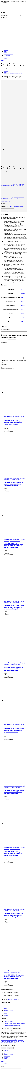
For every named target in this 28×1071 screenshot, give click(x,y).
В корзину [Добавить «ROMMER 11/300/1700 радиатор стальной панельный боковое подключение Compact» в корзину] (6, 986)
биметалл (23, 293)
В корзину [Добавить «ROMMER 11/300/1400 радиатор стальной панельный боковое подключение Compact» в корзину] (6, 616)
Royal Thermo (9, 206)
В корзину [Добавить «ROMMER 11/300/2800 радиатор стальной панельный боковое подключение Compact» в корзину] (6, 801)
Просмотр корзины (11, 210)
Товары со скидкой (8, 1023)
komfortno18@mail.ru (13, 1001)
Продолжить (10, 1049)
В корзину (3, 210)
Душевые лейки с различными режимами (14, 1025)
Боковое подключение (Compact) (16, 418)
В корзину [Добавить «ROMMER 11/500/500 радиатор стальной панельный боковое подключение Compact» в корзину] (6, 555)
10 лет (22, 313)
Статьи (5, 1014)
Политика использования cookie (9, 1041)
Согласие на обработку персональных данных (12, 1044)
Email (2, 359)
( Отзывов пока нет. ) (6, 201)
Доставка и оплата (8, 54)
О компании (7, 55)
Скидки (2, 60)
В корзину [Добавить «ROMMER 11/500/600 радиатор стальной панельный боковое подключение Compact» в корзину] (6, 924)
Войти (5, 1065)
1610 (22, 301)
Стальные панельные (15, 419)
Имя (2, 356)
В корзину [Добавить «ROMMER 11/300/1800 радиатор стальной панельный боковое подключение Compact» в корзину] (6, 862)
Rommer (6, 418)
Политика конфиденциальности (12, 1027)
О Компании (7, 1007)
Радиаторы (3, 207)
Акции (5, 58)
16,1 (22, 297)
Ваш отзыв (4, 342)
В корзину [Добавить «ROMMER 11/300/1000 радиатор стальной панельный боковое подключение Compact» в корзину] (6, 739)
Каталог (6, 51)
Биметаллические (18, 206)
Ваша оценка (4, 340)
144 (21, 289)
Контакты (6, 56)
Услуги (5, 52)
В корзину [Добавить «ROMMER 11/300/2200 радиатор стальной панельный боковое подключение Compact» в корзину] (6, 431)
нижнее (22, 305)
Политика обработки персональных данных (12, 1042)
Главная (6, 50)
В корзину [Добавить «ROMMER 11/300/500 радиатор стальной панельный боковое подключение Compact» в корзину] (6, 493)
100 (21, 309)
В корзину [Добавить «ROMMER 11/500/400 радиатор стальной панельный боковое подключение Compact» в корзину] (6, 678)
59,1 (22, 321)
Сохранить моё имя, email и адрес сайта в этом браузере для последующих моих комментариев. (13, 363)
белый (22, 317)
